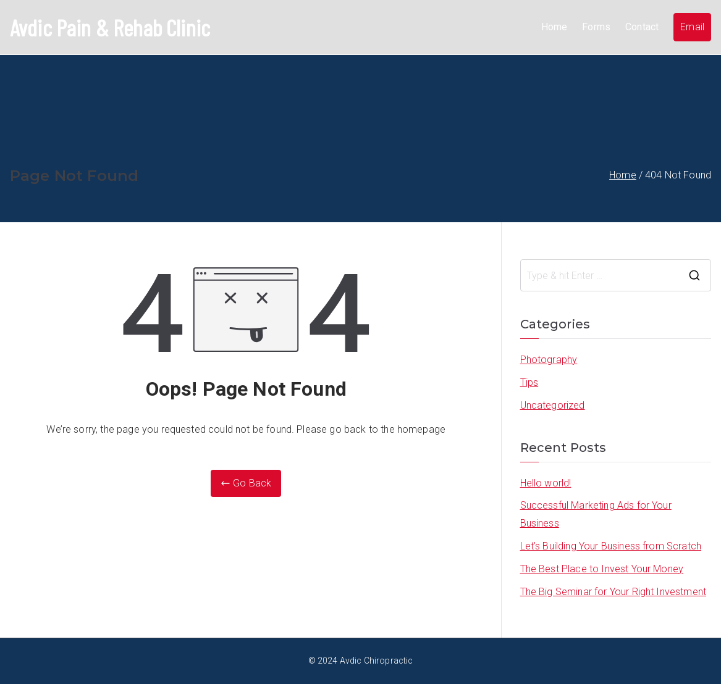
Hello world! (545, 483)
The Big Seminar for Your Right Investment (613, 592)
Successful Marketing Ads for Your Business (596, 514)
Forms (596, 27)
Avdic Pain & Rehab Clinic (110, 27)
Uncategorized (552, 405)
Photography (549, 359)
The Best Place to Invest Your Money (602, 569)
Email (692, 27)
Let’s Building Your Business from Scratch (611, 546)
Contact (642, 27)
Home (554, 27)
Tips (529, 382)
